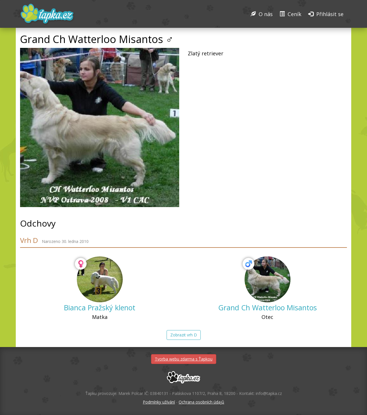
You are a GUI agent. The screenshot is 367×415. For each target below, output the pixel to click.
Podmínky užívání (159, 402)
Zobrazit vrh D (183, 335)
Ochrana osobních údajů (201, 402)
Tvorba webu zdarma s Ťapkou (183, 359)
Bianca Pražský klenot (99, 307)
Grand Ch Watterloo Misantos (267, 307)
